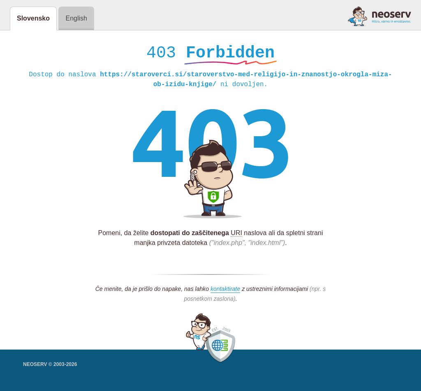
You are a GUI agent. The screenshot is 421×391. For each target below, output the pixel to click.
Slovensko (33, 18)
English (76, 18)
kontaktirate (225, 291)
